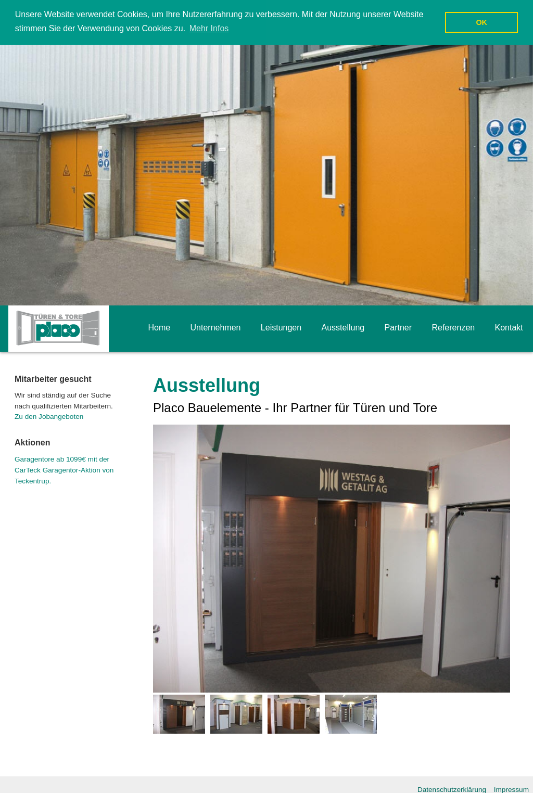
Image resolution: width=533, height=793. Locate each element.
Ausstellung (343, 327)
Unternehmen (216, 327)
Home (159, 327)
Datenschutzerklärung (451, 789)
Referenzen (453, 327)
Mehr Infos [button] (209, 28)
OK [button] (481, 22)
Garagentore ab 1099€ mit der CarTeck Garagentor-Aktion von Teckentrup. (64, 469)
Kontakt (509, 327)
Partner (398, 327)
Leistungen (281, 327)
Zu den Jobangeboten (49, 416)
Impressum (511, 789)
